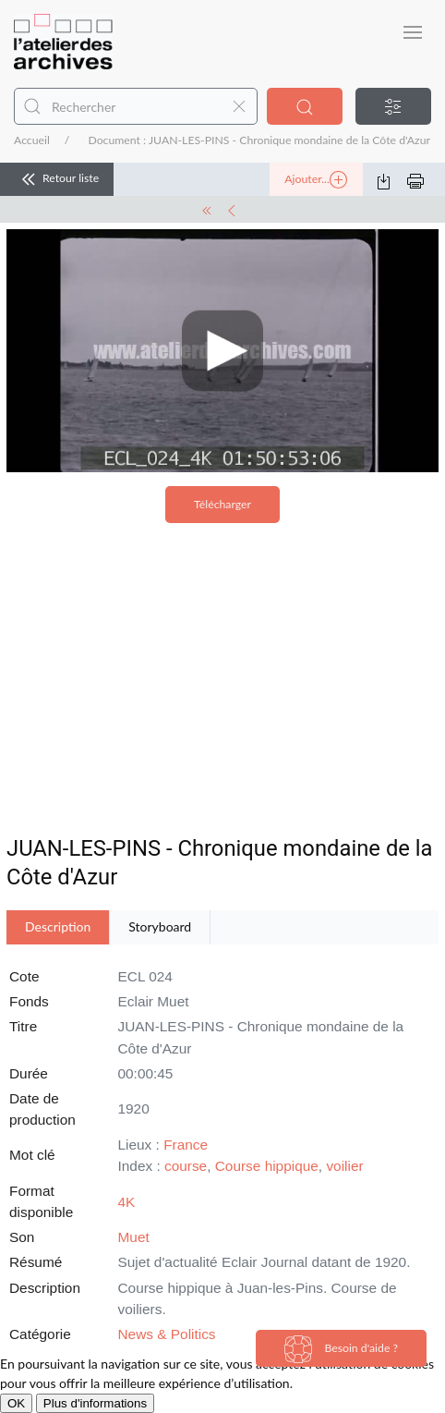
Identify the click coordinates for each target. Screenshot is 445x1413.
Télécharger (222, 504)
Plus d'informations (95, 1403)
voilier (344, 1166)
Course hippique (267, 1166)
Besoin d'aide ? (341, 1349)
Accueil (32, 140)
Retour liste (57, 179)
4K (127, 1202)
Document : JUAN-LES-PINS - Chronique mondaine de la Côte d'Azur (259, 140)
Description (57, 926)
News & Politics (167, 1334)
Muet (134, 1237)
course (185, 1166)
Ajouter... (315, 180)
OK (16, 1403)
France (185, 1144)
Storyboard (159, 926)
